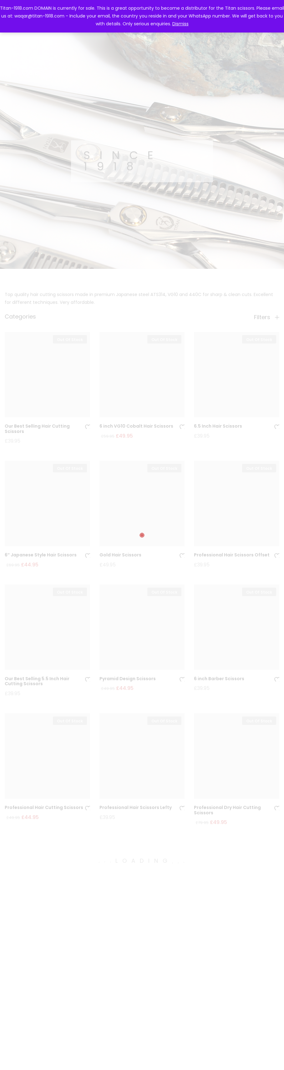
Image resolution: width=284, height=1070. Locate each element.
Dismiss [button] (180, 24)
